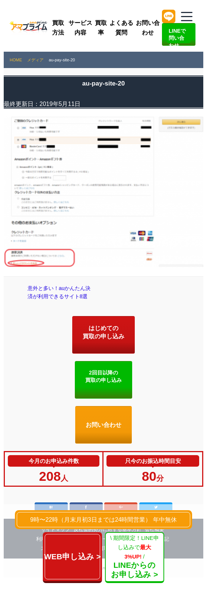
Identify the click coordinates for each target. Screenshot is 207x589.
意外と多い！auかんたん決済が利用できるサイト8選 (58, 298)
